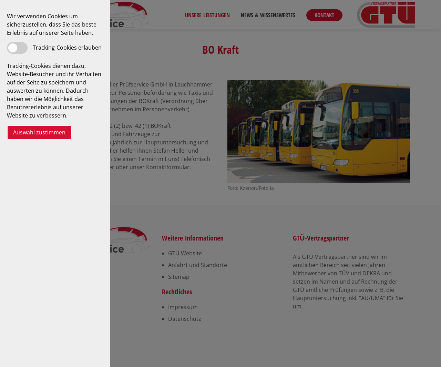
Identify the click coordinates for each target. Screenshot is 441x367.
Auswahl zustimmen (39, 132)
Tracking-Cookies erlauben (67, 47)
